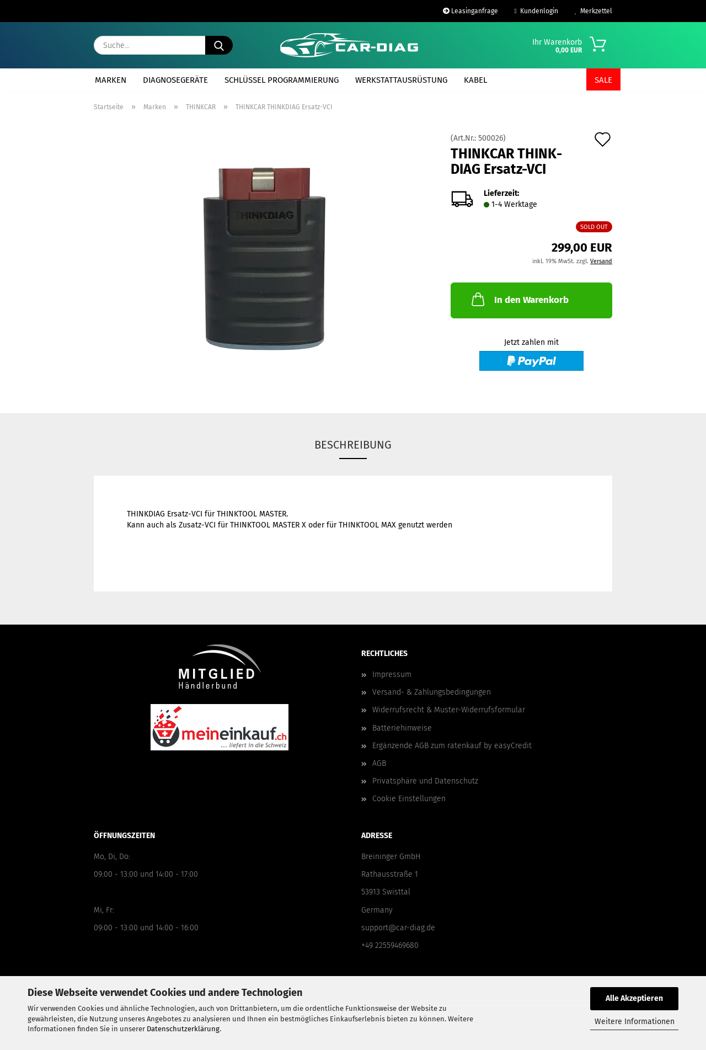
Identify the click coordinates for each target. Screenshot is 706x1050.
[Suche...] (219, 45)
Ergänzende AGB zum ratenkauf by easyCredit (452, 745)
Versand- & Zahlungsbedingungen (431, 692)
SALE (603, 80)
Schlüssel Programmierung (281, 80)
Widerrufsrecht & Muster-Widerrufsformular (448, 710)
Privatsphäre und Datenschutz (425, 781)
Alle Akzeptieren (634, 998)
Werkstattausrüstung (401, 80)
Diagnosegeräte (175, 80)
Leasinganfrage (470, 11)
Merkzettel (593, 11)
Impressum (391, 674)
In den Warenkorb (519, 299)
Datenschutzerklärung (183, 1029)
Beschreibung (353, 444)
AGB (379, 763)
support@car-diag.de (398, 927)
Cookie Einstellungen (409, 798)
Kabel (475, 80)
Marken (110, 80)
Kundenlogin (536, 11)
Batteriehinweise (402, 728)
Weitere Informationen (635, 1021)
